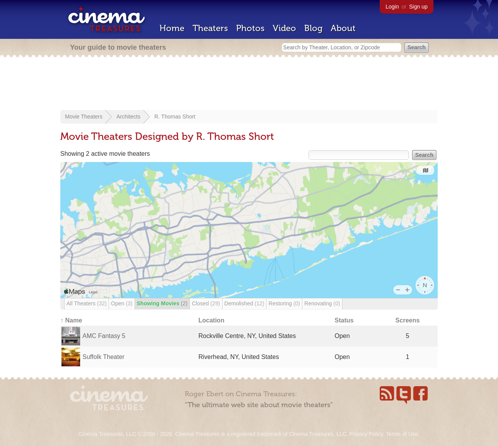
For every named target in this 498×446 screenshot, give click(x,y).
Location (211, 320)
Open (121, 303)
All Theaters (87, 303)
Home (172, 28)
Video (284, 28)
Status (344, 320)
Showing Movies (162, 303)
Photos (250, 28)
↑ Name (71, 320)
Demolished (244, 303)
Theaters (210, 28)
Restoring (284, 303)
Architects (128, 116)
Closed (206, 303)
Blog (313, 28)
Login (392, 6)
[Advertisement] (249, 84)
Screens (407, 320)
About (343, 28)
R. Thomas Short (175, 116)
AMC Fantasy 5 (103, 336)
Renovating (322, 303)
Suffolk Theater (103, 357)
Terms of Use (402, 434)
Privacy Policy (366, 434)
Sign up (418, 6)
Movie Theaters (83, 116)
